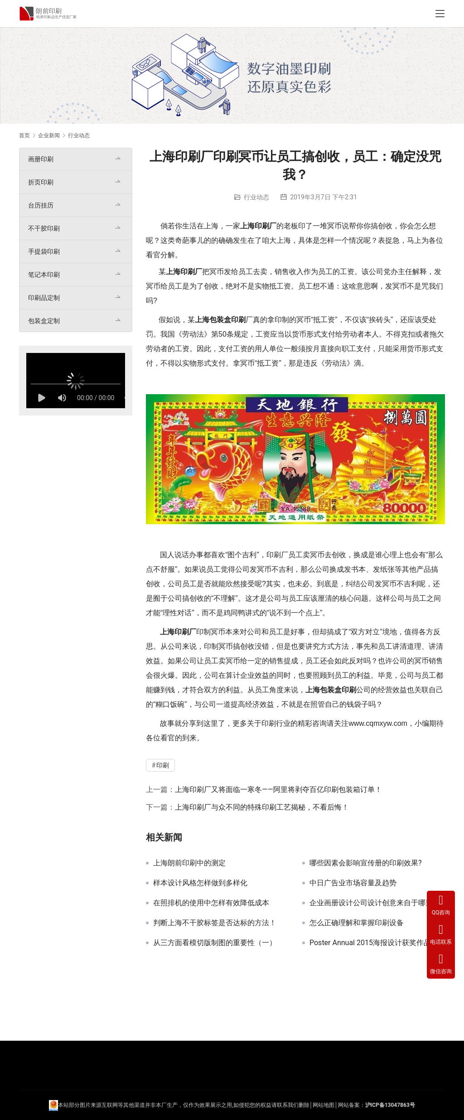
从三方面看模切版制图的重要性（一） (214, 943)
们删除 (301, 1105)
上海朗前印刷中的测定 (189, 863)
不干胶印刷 (44, 228)
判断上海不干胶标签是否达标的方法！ (214, 923)
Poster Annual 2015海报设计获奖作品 (370, 943)
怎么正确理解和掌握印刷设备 (356, 923)
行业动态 (256, 197)
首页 (24, 135)
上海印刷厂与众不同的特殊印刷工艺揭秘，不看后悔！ (262, 807)
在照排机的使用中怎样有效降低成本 (211, 903)
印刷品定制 (44, 297)
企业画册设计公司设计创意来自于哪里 (371, 903)
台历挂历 (40, 205)
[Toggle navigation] (440, 13)
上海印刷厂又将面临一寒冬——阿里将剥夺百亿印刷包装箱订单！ (278, 789)
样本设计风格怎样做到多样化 (200, 883)
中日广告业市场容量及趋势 (352, 883)
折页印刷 (40, 182)
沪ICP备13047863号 (390, 1105)
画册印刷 (40, 159)
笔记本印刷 (44, 274)
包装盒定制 (44, 320)
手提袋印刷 (44, 251)
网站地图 (323, 1105)
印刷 (262, 226)
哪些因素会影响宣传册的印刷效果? (365, 863)
